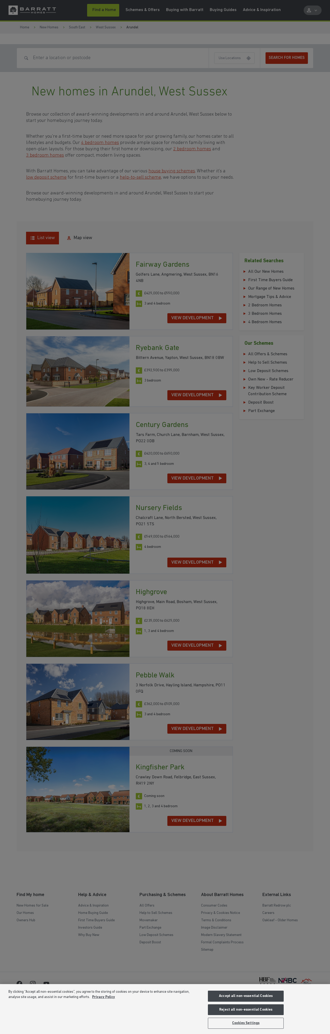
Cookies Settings (245, 1023)
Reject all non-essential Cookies (245, 1009)
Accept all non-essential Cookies (246, 996)
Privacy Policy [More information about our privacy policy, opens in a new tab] (103, 997)
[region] (165, 1009)
